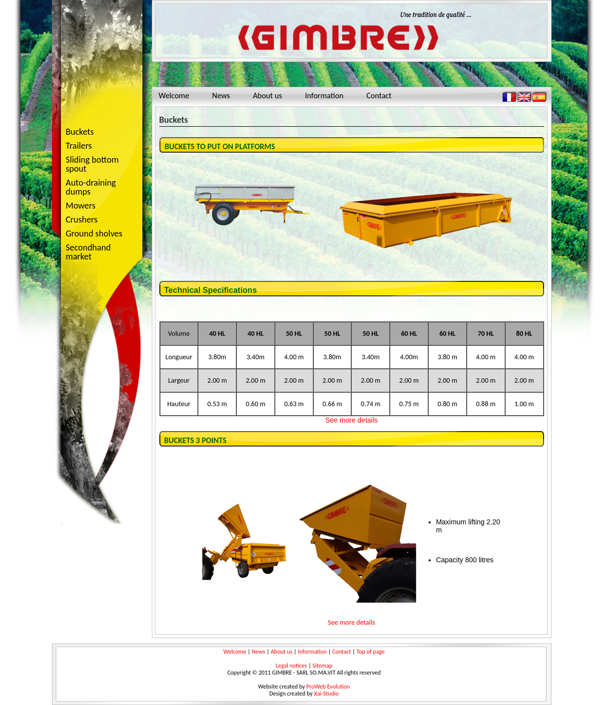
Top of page (371, 651)
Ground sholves (94, 233)
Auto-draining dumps (98, 187)
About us (267, 95)
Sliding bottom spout (92, 164)
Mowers (98, 206)
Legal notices (291, 665)
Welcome (174, 95)
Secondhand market (88, 252)
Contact (378, 95)
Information (324, 95)
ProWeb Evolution (328, 686)
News (221, 95)
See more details (351, 420)
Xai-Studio (326, 693)
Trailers (98, 146)
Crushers (98, 220)
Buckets (80, 131)
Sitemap (322, 665)
